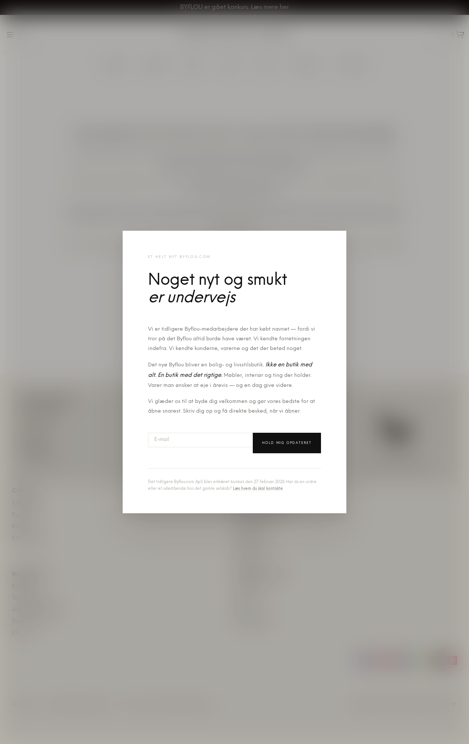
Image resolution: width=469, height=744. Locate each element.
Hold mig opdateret (287, 443)
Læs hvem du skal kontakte (258, 489)
